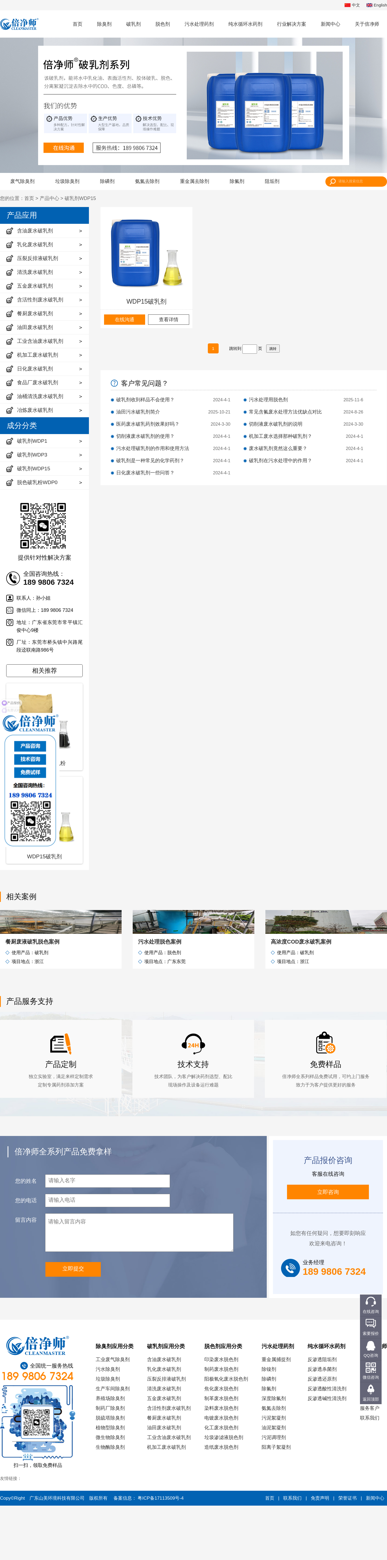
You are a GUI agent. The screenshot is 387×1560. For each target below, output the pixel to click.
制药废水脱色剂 (221, 1423)
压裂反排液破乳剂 (166, 1433)
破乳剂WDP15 (80, 198)
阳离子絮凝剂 (276, 1501)
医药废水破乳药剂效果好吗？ (147, 424)
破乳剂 (133, 24)
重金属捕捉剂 (276, 1414)
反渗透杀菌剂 (322, 1423)
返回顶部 (371, 1399)
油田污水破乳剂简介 (138, 412)
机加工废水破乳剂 (166, 1501)
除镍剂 (269, 1423)
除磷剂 (107, 181)
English (376, 5)
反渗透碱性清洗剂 (327, 1453)
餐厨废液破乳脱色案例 (32, 996)
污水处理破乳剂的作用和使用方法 (152, 448)
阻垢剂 (272, 181)
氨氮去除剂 (147, 181)
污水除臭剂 (108, 1423)
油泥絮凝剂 (274, 1482)
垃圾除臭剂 (67, 181)
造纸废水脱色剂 (221, 1501)
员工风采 (369, 1453)
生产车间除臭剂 (113, 1443)
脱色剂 (162, 24)
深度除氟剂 (274, 1453)
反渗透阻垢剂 (322, 1414)
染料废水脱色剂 (221, 1462)
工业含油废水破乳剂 (169, 1492)
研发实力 (369, 1443)
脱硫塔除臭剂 (110, 1472)
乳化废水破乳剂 (164, 1423)
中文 (352, 5)
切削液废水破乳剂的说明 (275, 424)
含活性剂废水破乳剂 (169, 1462)
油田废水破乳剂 (164, 1482)
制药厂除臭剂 (110, 1462)
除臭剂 (104, 24)
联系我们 (369, 1472)
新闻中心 (330, 24)
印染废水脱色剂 (221, 1414)
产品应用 (22, 215)
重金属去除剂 (194, 181)
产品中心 (49, 198)
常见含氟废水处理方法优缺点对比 (285, 412)
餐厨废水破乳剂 (164, 1472)
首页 (77, 24)
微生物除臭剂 (110, 1492)
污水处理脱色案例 (159, 996)
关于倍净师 (367, 24)
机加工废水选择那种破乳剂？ (280, 436)
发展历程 (369, 1423)
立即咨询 (328, 1246)
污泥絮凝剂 (274, 1472)
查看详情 (168, 319)
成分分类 (22, 425)
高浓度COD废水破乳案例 (301, 996)
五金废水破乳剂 (164, 1453)
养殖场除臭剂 (110, 1453)
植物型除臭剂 (110, 1482)
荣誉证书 (347, 1552)
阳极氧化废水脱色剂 (226, 1433)
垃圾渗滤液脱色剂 (223, 1492)
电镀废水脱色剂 (221, 1472)
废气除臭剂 (22, 181)
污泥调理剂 (274, 1492)
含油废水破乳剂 (164, 1414)
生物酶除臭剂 (110, 1501)
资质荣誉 (369, 1433)
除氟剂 (237, 181)
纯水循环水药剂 (245, 24)
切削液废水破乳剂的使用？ (145, 436)
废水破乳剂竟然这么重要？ (278, 448)
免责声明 (320, 1552)
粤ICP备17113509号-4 (161, 1552)
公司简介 (369, 1414)
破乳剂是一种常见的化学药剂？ (150, 460)
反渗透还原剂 (322, 1433)
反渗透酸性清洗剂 (327, 1443)
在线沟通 (124, 319)
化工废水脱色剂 (221, 1482)
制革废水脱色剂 (221, 1453)
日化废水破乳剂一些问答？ (145, 472)
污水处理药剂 (199, 24)
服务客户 (369, 1462)
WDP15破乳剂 (146, 301)
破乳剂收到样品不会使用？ (145, 399)
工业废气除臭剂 (113, 1414)
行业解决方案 (291, 24)
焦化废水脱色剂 (221, 1443)
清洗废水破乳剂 (164, 1443)
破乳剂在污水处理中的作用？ (280, 460)
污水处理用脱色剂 (268, 399)
